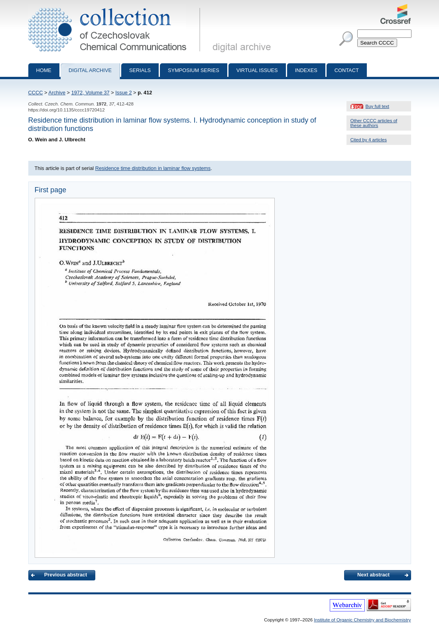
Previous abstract (65, 575)
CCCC (35, 93)
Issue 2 (123, 93)
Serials (140, 70)
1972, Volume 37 (90, 93)
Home (43, 70)
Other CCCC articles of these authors (374, 123)
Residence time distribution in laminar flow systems (153, 168)
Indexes (306, 70)
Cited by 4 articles (368, 139)
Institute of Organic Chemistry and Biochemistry (362, 619)
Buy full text (378, 106)
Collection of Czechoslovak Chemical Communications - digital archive (115, 7)
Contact (347, 70)
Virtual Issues (257, 70)
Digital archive (90, 70)
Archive (56, 93)
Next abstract (373, 575)
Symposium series (193, 70)
